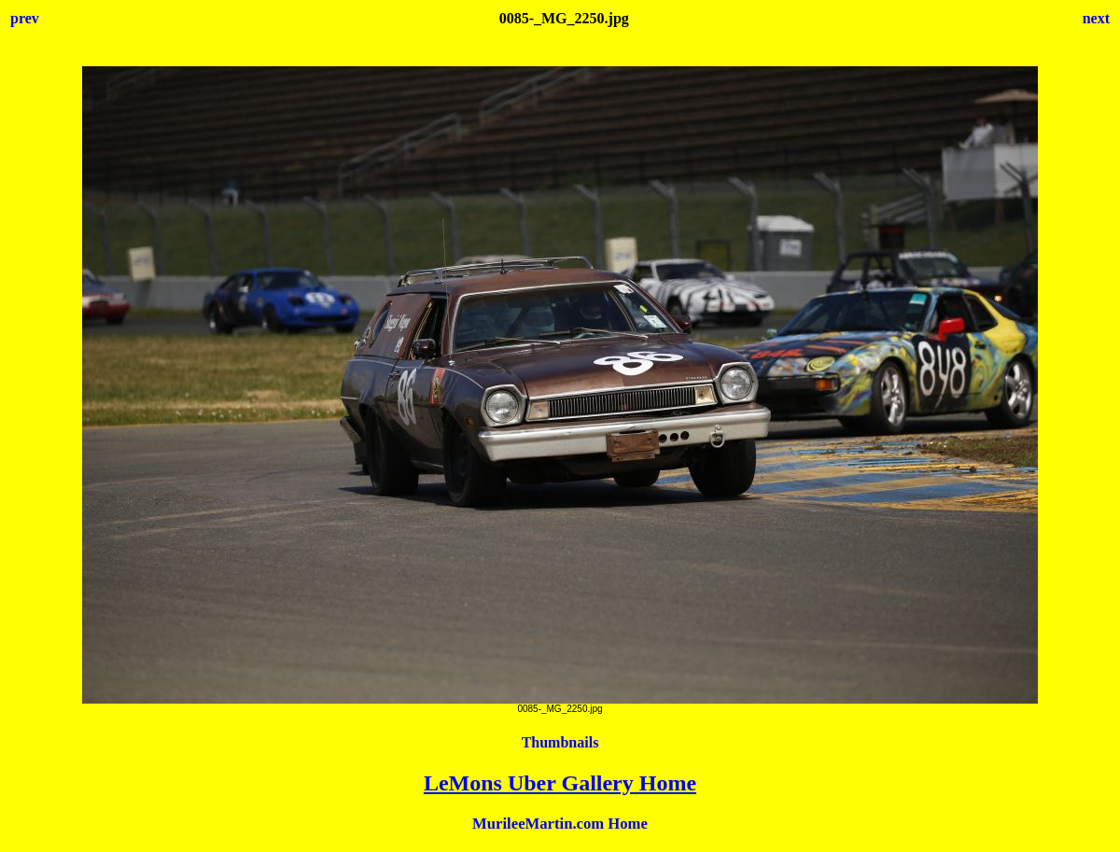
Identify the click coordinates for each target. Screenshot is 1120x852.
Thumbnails (560, 742)
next (1096, 18)
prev (24, 18)
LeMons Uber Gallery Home (560, 783)
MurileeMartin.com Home (560, 823)
